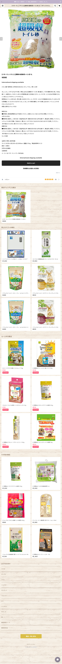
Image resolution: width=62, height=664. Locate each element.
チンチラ (3, 574)
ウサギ (3, 569)
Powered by (31, 647)
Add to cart (31, 163)
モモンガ (3, 612)
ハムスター (4, 585)
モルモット (4, 590)
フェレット (4, 595)
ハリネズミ (4, 606)
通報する (58, 172)
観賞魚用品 (4, 628)
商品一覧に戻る (31, 636)
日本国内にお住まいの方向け (31, 168)
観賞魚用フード (5, 622)
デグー (3, 579)
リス (2, 601)
